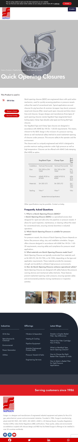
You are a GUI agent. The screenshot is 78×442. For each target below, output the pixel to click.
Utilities (5, 348)
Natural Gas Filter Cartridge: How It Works (60, 335)
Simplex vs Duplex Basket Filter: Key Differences (59, 328)
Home (3, 64)
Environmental (8, 338)
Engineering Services (33, 353)
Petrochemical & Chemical (8, 333)
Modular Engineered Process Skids (33, 343)
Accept (67, 3)
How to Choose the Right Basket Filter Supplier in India (60, 349)
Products (9, 64)
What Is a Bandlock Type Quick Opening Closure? (59, 342)
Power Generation (9, 343)
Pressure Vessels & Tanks (35, 348)
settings (56, 4)
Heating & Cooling (33, 332)
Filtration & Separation (34, 327)
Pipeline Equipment (19, 64)
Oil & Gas (6, 327)
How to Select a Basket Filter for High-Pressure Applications (60, 356)
